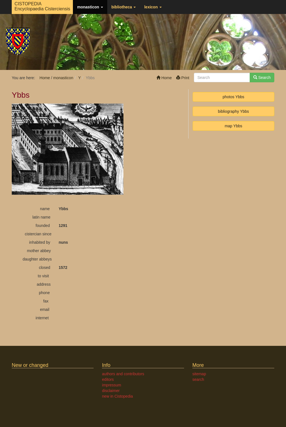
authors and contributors (123, 374)
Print (182, 78)
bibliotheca (123, 7)
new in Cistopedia (117, 396)
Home (164, 78)
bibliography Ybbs (233, 111)
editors (108, 379)
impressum (111, 385)
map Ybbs (233, 126)
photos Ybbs (233, 97)
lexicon (152, 7)
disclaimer (111, 390)
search (198, 379)
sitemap (199, 374)
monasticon (90, 7)
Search (262, 77)
